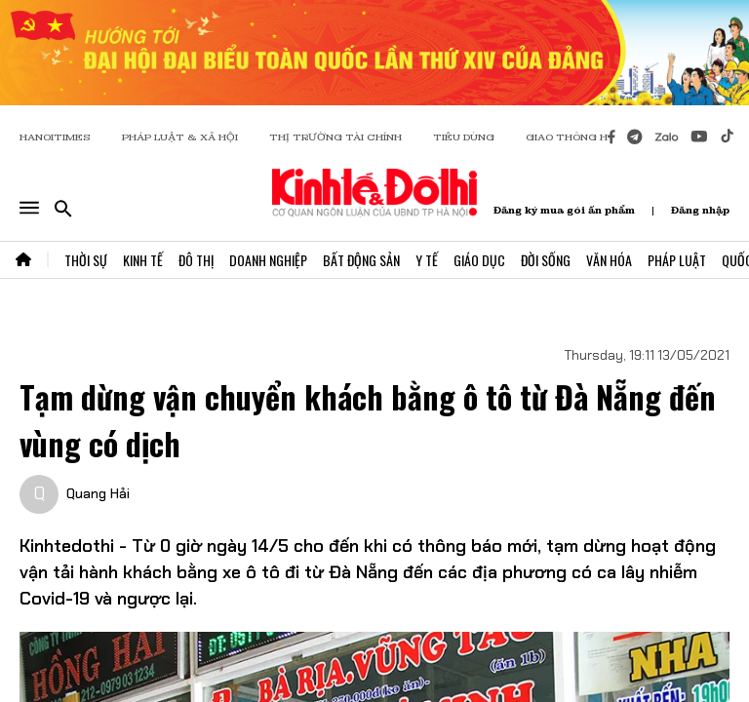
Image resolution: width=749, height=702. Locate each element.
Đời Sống (546, 260)
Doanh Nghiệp (268, 260)
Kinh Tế (143, 260)
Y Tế (426, 260)
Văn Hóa (609, 260)
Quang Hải (98, 493)
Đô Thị (196, 260)
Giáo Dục (479, 260)
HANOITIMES (55, 137)
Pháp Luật (677, 260)
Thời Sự (85, 260)
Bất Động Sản (361, 260)
